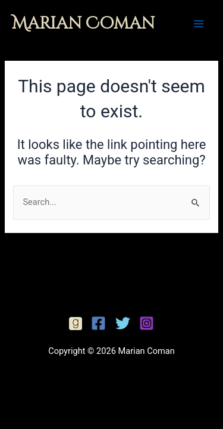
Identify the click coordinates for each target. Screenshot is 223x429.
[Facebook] (75, 323)
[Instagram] (146, 323)
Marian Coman (83, 24)
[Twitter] (122, 323)
